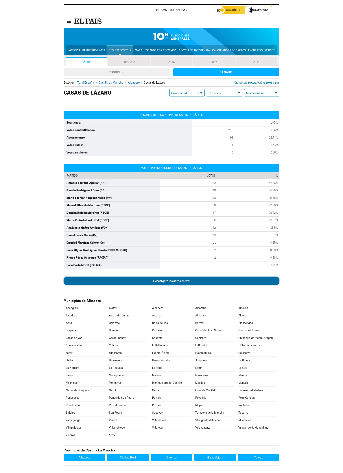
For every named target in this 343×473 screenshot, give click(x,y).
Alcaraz (157, 316)
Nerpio (113, 391)
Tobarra (243, 413)
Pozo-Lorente (117, 405)
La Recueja (116, 368)
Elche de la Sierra (249, 346)
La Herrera (72, 368)
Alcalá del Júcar (119, 316)
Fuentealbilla (203, 353)
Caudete (157, 338)
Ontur (155, 391)
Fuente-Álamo (161, 353)
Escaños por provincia (160, 50)
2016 (171, 62)
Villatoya (157, 428)
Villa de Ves (159, 420)
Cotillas (113, 346)
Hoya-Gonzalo (161, 361)
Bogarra (71, 331)
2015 (214, 62)
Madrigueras (117, 376)
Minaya (242, 376)
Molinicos (71, 383)
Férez (69, 353)
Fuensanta (115, 353)
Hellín (69, 361)
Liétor (69, 376)
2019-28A (129, 62)
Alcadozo (71, 316)
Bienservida (245, 323)
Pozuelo (157, 405)
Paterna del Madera (250, 391)
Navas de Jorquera (77, 391)
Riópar (199, 405)
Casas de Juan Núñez (208, 331)
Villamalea (244, 420)
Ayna (69, 323)
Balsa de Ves (160, 323)
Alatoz (113, 308)
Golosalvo (244, 353)
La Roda (157, 368)
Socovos (157, 413)
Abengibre (72, 308)
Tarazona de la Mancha (209, 413)
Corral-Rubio (74, 346)
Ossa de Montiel (205, 391)
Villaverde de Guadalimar (253, 428)
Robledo (243, 405)
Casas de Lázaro (248, 331)
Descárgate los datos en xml (171, 281)
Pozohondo (73, 405)
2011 (256, 62)
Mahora (157, 376)
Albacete (157, 308)
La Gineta (244, 361)
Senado (226, 73)
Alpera (242, 316)
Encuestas (255, 50)
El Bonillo (201, 346)
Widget (270, 50)
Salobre (71, 413)
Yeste (112, 435)
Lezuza (242, 368)
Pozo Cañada (246, 398)
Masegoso (201, 376)
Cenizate (200, 338)
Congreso (117, 73)
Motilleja (200, 383)
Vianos (113, 420)
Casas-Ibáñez (117, 338)
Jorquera (201, 361)
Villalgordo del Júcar (208, 420)
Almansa (200, 316)
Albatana (200, 308)
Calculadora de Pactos (229, 50)
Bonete (113, 331)
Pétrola (156, 398)
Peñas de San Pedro (121, 398)
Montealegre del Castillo (167, 383)
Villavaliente (202, 428)
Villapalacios (73, 428)
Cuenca (171, 458)
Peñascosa (72, 398)
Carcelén (157, 331)
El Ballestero (160, 346)
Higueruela (116, 361)
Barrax (199, 323)
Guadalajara (215, 458)
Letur (198, 368)
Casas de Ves (74, 338)
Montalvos (115, 383)
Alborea (243, 308)
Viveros (70, 435)
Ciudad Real (128, 458)
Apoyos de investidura (194, 50)
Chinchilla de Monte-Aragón (255, 338)
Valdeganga (73, 420)
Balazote (114, 323)
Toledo (258, 458)
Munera (243, 383)
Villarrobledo (117, 428)
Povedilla (201, 398)
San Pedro (115, 413)
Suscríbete (235, 10)
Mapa (138, 50)
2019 (86, 62)
